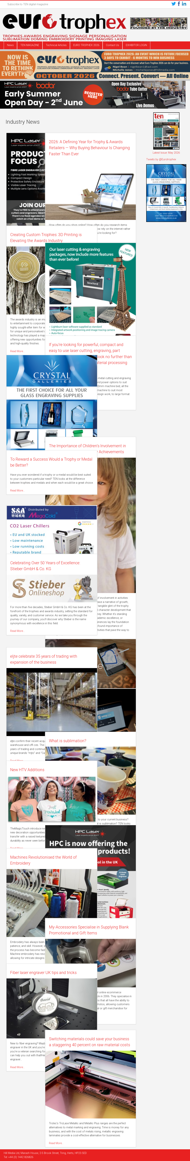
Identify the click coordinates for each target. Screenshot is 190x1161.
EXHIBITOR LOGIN (136, 45)
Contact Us (112, 45)
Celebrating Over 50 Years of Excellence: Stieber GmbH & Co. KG (38, 569)
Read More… (83, 236)
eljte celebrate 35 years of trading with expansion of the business (36, 662)
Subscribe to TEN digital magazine (27, 4)
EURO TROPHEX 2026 (86, 45)
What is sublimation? (95, 740)
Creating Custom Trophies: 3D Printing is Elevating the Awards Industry (37, 240)
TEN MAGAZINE (29, 45)
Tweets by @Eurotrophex (161, 159)
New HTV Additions (28, 769)
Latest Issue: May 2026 (166, 152)
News (10, 45)
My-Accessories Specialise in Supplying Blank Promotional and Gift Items (101, 933)
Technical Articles (56, 45)
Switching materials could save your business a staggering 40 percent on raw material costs (103, 1045)
